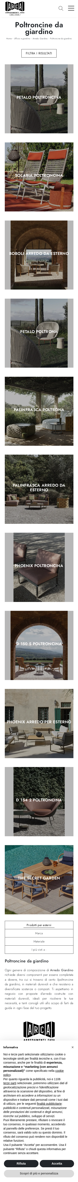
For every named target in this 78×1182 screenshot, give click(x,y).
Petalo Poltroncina (39, 97)
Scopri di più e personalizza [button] (39, 1173)
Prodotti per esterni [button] (39, 925)
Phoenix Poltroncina (39, 566)
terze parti (9, 1083)
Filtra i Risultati (39, 53)
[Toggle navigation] (71, 8)
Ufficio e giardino (22, 38)
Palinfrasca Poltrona (39, 409)
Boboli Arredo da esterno (39, 253)
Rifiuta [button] (21, 1163)
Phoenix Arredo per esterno (39, 722)
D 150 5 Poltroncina (39, 644)
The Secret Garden (39, 878)
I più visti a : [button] (39, 949)
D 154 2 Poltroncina (39, 800)
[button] (72, 1047)
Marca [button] (39, 933)
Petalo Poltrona (39, 331)
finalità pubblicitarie (49, 1103)
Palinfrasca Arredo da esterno (39, 488)
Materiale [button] (39, 941)
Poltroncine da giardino (61, 38)
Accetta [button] (57, 1163)
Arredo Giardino (40, 38)
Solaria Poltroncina (39, 175)
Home (9, 38)
